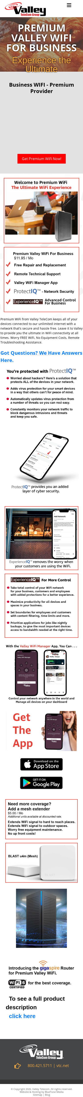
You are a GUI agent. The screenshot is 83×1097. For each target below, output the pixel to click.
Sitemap (37, 1094)
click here (22, 1016)
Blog (47, 1094)
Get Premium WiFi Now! (41, 158)
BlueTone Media (54, 1091)
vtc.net (62, 1065)
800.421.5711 (40, 1065)
